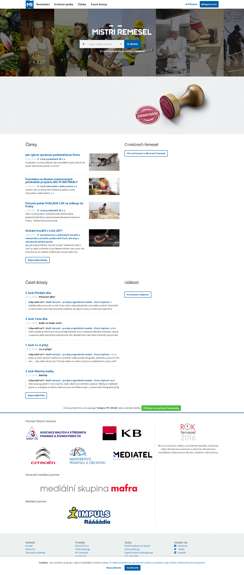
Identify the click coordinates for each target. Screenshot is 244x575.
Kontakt (29, 545)
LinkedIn (180, 552)
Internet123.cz (82, 545)
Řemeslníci (42, 4)
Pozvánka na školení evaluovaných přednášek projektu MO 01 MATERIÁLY (51, 180)
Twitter (179, 549)
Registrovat (209, 4)
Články (82, 4)
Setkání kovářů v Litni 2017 (43, 231)
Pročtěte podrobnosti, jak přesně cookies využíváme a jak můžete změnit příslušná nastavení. (157, 562)
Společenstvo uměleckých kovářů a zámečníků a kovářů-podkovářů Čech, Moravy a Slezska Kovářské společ (52, 238)
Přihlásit (192, 4)
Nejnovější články (37, 260)
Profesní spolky (63, 4)
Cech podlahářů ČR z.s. (51, 159)
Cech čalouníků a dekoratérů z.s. (57, 186)
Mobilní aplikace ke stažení (137, 545)
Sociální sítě (80, 556)
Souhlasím (132, 567)
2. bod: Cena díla (36, 319)
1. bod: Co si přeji (36, 345)
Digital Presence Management (139, 552)
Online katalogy (82, 549)
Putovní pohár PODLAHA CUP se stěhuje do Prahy (54, 204)
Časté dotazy (99, 4)
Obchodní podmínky (35, 552)
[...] (102, 44)
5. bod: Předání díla (38, 293)
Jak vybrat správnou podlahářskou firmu (52, 155)
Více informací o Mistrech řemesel (146, 153)
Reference (30, 549)
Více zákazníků (131, 556)
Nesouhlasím (113, 567)
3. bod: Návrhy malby (39, 371)
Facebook (180, 545)
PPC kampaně (81, 552)
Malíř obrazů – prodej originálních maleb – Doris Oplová (76, 302)
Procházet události (138, 294)
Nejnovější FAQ (36, 395)
